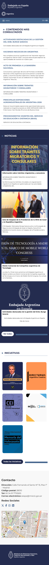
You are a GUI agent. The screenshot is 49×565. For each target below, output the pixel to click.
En (43, 14)
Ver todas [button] (7, 334)
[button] (24, 522)
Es (47, 14)
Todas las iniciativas (12, 462)
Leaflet (35, 537)
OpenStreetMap (40, 537)
